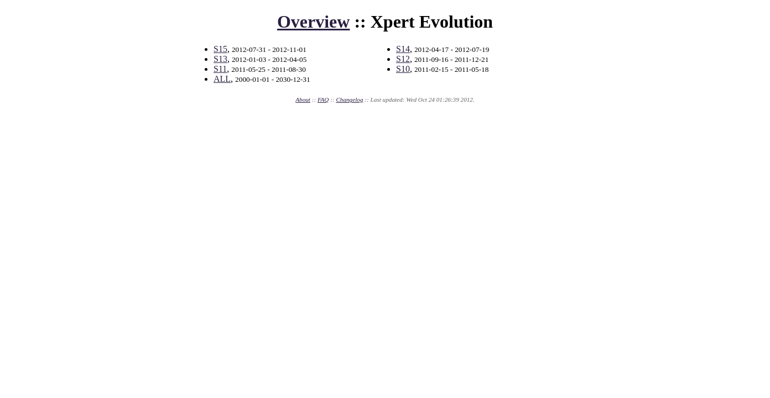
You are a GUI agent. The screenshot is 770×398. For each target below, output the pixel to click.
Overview (313, 22)
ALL (222, 78)
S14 (403, 49)
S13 (220, 59)
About (302, 99)
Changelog (349, 99)
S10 (403, 69)
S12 (403, 59)
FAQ (323, 99)
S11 (220, 69)
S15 (220, 49)
